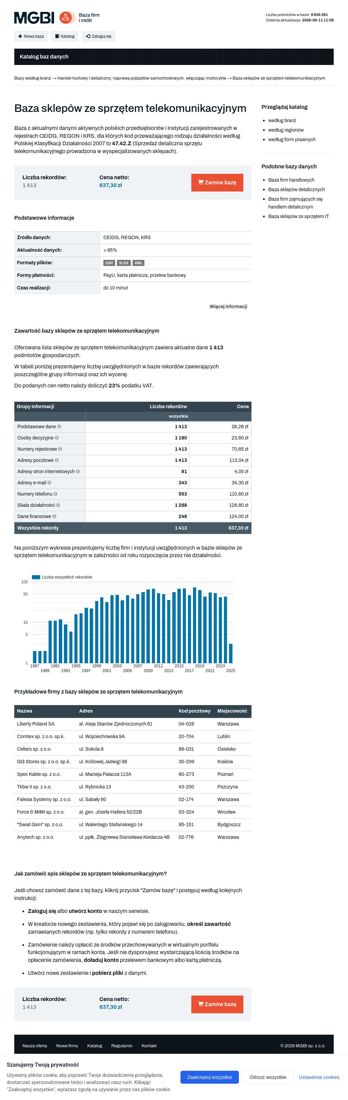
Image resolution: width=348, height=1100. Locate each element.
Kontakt (149, 1046)
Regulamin (121, 1046)
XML (138, 263)
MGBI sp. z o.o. (311, 1046)
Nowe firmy (67, 1046)
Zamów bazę (217, 182)
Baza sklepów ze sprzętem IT (298, 216)
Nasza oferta (34, 1046)
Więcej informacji (228, 306)
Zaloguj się (98, 36)
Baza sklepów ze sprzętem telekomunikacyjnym (278, 78)
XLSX (123, 263)
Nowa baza (31, 36)
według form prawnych (292, 139)
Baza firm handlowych (291, 180)
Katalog (64, 36)
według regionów (286, 130)
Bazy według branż (32, 78)
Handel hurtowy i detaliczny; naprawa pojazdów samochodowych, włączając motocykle (141, 78)
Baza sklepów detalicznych (296, 189)
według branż (282, 120)
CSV (109, 263)
